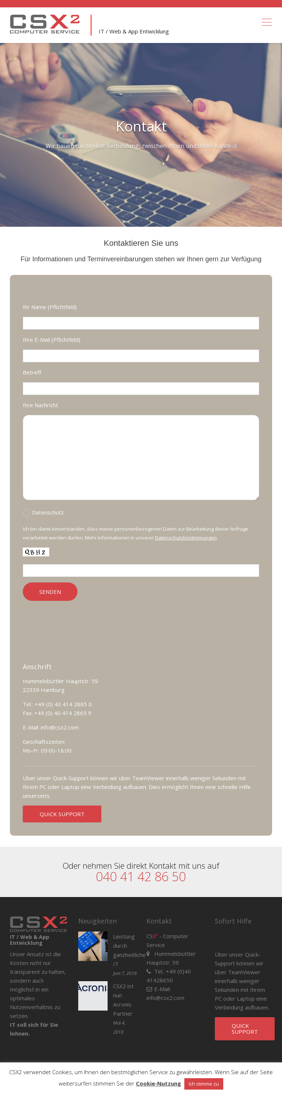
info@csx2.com (165, 997)
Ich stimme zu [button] (204, 1083)
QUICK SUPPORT (62, 814)
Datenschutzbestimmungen (186, 537)
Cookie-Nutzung (158, 1083)
